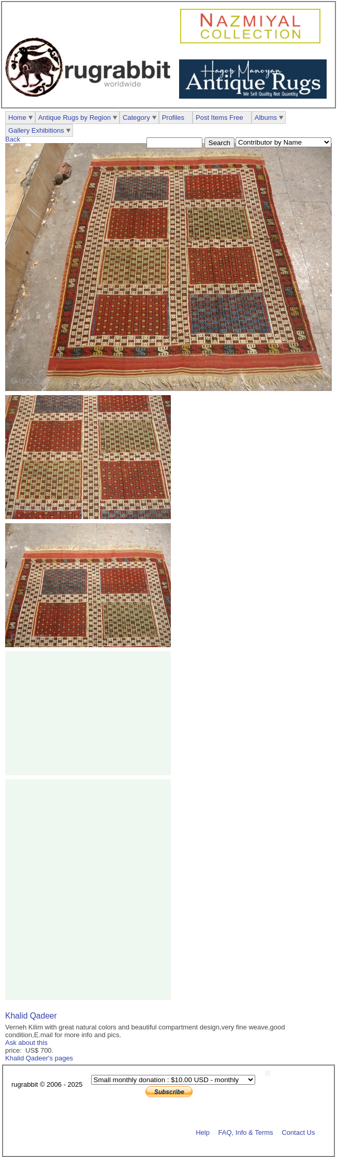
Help (203, 1132)
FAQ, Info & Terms (245, 1132)
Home (17, 117)
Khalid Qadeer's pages (39, 1058)
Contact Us (298, 1132)
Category (136, 117)
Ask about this (26, 1042)
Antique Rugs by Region (74, 117)
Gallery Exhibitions (36, 130)
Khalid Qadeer (31, 1015)
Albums (266, 117)
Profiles (173, 117)
